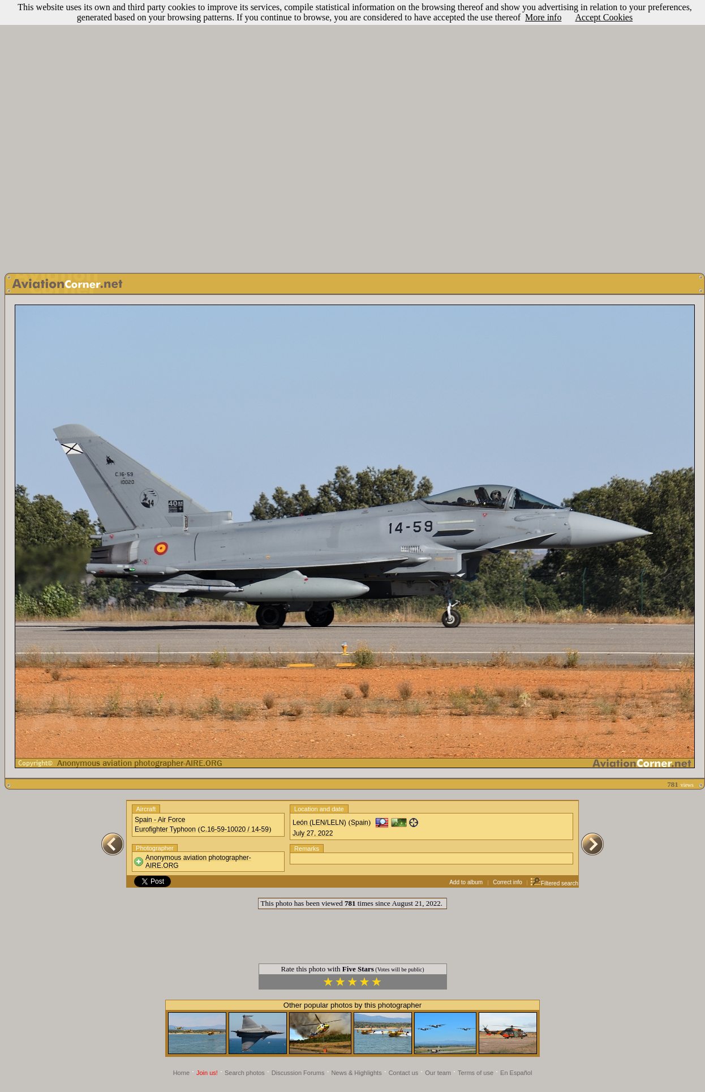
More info (543, 17)
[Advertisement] (350, 134)
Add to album (466, 882)
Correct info (507, 882)
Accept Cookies (604, 17)
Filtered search (554, 883)
